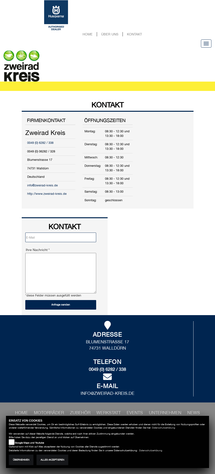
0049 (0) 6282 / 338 (40, 143)
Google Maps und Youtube (29, 442)
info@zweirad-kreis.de (42, 185)
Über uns (109, 34)
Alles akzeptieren (52, 459)
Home (88, 34)
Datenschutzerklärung (163, 427)
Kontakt (134, 34)
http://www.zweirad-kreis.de (47, 193)
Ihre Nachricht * (38, 250)
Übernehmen (21, 459)
